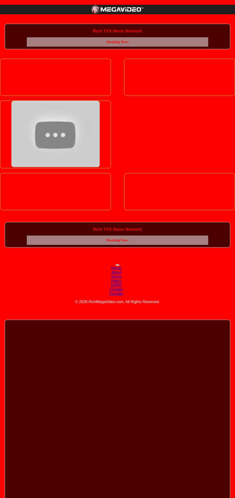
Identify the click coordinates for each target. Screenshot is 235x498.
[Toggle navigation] (117, 265)
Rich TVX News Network (117, 31)
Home (116, 268)
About (116, 272)
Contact (116, 289)
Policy (116, 281)
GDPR (116, 285)
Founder (116, 294)
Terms (116, 277)
